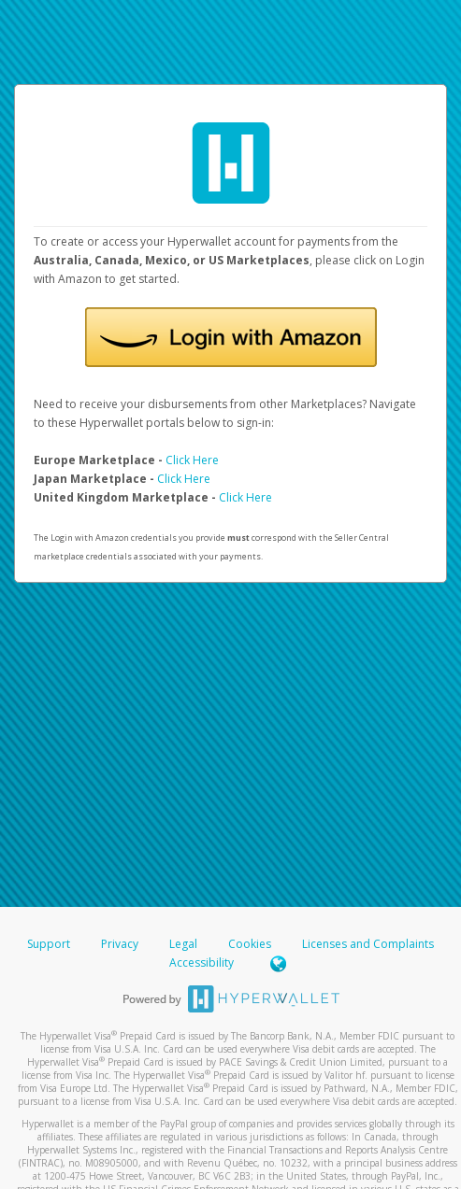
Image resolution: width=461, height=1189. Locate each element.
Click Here (192, 460)
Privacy (119, 944)
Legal (183, 944)
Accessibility (201, 962)
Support (48, 944)
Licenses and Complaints (368, 944)
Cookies (249, 944)
